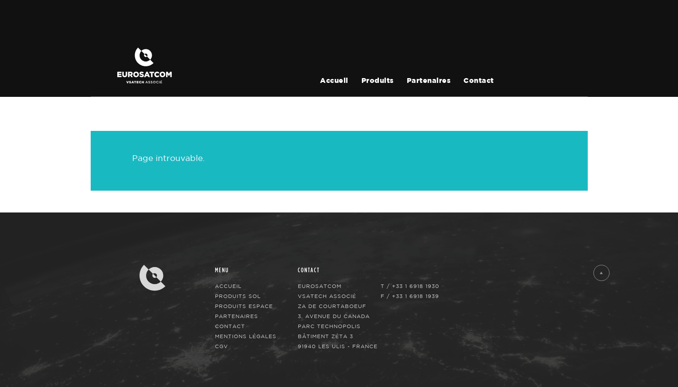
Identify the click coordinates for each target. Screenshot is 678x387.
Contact (478, 81)
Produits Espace (244, 306)
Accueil (334, 81)
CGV (221, 346)
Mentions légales (245, 336)
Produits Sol (238, 296)
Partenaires (429, 81)
